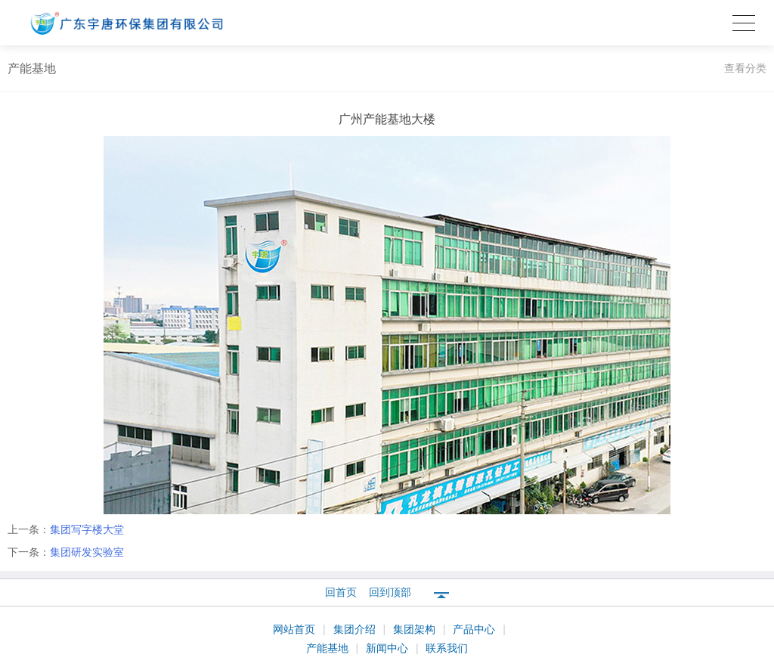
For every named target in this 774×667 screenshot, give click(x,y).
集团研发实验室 (87, 552)
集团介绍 (356, 629)
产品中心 (475, 629)
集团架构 (415, 629)
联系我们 (447, 648)
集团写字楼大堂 (87, 529)
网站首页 (295, 629)
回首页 (341, 592)
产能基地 (328, 648)
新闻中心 (388, 648)
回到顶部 (390, 592)
